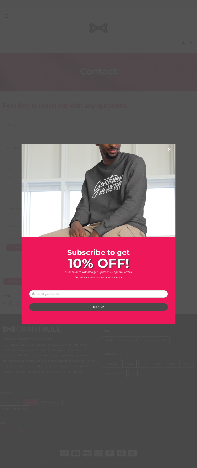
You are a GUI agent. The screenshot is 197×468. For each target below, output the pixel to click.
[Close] (169, 149)
